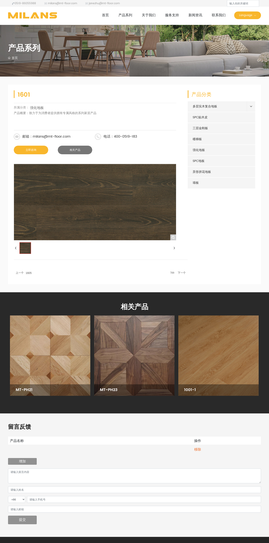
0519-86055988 (24, 3)
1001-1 (190, 390)
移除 (197, 449)
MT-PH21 (24, 390)
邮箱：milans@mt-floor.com (46, 136)
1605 (29, 272)
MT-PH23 (108, 390)
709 (172, 272)
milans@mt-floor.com (60, 3)
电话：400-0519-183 (120, 136)
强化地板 (37, 108)
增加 (22, 461)
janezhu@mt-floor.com (102, 3)
